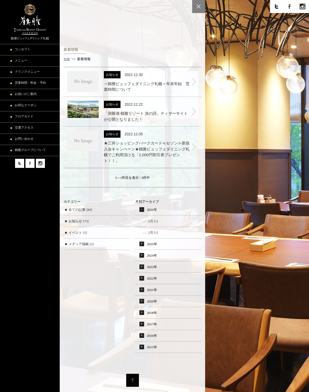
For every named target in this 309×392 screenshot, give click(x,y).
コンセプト (22, 49)
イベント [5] (78, 233)
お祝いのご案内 (26, 94)
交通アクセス (24, 127)
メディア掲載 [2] (81, 244)
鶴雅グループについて (30, 150)
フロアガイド (24, 116)
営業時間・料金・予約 (30, 83)
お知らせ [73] (79, 221)
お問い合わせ (24, 139)
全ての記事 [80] (80, 210)
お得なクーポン (26, 105)
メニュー (21, 60)
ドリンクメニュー (27, 71)
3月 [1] (153, 221)
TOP (67, 59)
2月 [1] (153, 233)
